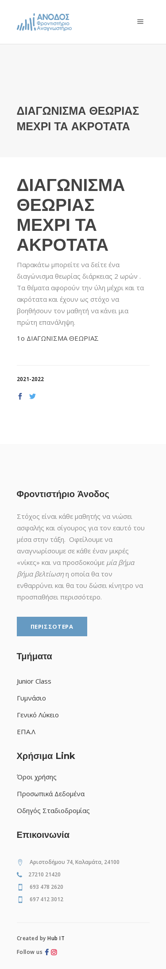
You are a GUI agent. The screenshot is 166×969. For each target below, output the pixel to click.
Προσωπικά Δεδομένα (51, 793)
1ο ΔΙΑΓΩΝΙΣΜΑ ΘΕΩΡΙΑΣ (58, 338)
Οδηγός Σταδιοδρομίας (53, 810)
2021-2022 (30, 379)
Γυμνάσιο (31, 697)
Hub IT (56, 938)
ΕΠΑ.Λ (26, 731)
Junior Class (34, 681)
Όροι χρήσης (37, 776)
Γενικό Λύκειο (38, 714)
